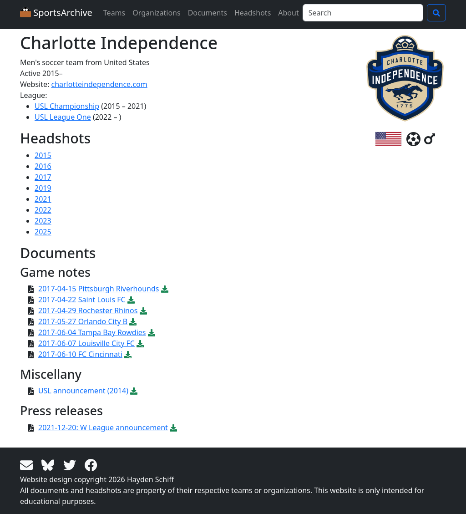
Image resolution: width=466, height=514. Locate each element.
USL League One (63, 117)
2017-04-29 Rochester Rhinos (87, 310)
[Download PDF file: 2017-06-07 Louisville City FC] (140, 343)
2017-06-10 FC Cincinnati (80, 354)
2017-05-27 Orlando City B (82, 321)
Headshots (252, 13)
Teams (114, 13)
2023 (43, 221)
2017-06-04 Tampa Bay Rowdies (92, 332)
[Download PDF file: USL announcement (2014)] (133, 390)
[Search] (363, 12)
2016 (43, 166)
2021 (43, 199)
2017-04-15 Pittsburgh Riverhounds (98, 289)
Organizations (156, 13)
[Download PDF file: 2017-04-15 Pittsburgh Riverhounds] (164, 288)
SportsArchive (56, 12)
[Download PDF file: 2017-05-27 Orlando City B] (133, 321)
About (288, 13)
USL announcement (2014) (83, 391)
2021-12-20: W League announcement (103, 427)
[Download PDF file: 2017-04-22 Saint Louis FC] (131, 299)
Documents (207, 13)
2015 (43, 155)
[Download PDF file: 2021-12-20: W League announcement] (173, 427)
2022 (43, 210)
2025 (43, 232)
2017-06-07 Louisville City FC (86, 343)
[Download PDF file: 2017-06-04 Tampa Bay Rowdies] (151, 332)
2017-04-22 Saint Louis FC (82, 300)
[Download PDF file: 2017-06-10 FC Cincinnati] (128, 354)
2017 (43, 177)
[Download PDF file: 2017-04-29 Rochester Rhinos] (143, 310)
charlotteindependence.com (99, 84)
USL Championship (67, 106)
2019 (43, 188)
